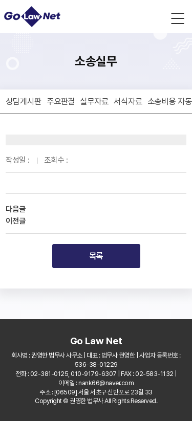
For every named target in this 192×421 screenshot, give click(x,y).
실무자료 (94, 101)
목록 (96, 256)
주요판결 (61, 101)
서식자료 (128, 101)
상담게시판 (23, 101)
